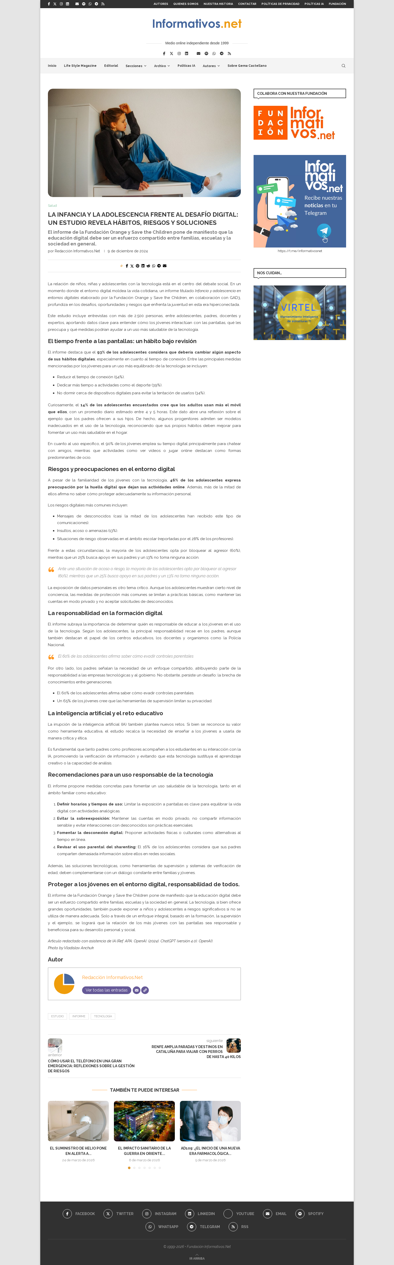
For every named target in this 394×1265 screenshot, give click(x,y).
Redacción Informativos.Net (77, 251)
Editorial (111, 66)
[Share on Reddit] (148, 266)
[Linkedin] (67, 4)
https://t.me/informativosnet (300, 251)
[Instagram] (61, 4)
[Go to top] (197, 1258)
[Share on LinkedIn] (143, 266)
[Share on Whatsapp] (153, 266)
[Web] (145, 990)
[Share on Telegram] (159, 266)
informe (78, 1016)
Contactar (247, 4)
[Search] (343, 65)
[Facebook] (49, 4)
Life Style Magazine (80, 66)
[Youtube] (239, 1213)
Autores (161, 4)
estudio (57, 1016)
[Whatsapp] (90, 4)
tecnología (103, 1016)
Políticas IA (314, 4)
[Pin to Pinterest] (137, 266)
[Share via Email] (164, 266)
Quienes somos (186, 4)
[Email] (77, 4)
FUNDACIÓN (337, 4)
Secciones (134, 66)
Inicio (52, 66)
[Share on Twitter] (132, 266)
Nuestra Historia (218, 4)
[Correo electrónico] (136, 990)
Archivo (160, 66)
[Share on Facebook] (127, 266)
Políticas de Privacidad (280, 4)
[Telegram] (96, 4)
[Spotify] (83, 4)
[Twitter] (55, 4)
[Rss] (102, 4)
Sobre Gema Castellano (247, 66)
